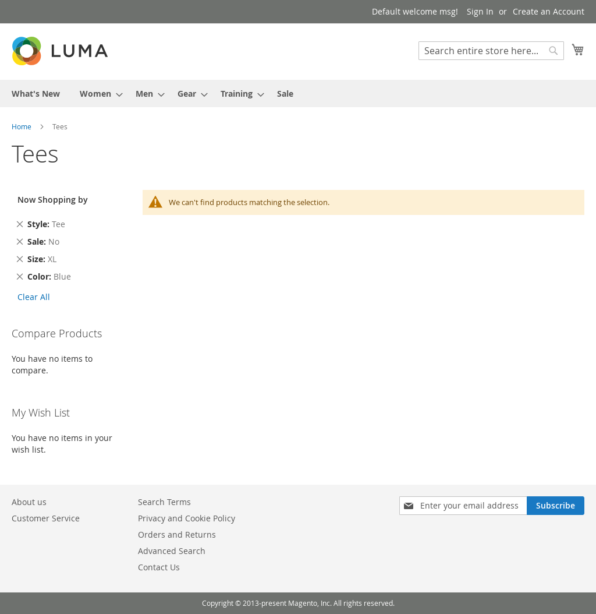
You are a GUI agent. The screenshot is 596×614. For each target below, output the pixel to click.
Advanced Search (171, 550)
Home (22, 126)
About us (29, 501)
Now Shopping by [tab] (52, 199)
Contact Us (159, 567)
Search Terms (164, 501)
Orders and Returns (177, 534)
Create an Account (548, 11)
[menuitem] (36, 93)
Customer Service (46, 518)
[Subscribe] (555, 505)
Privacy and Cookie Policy (186, 518)
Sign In (480, 11)
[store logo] (61, 51)
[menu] (298, 93)
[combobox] (491, 50)
